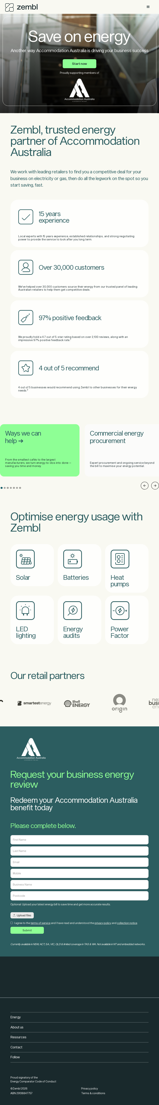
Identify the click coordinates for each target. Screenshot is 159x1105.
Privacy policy (89, 1088)
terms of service (40, 923)
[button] (148, 7)
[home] (21, 6)
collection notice (127, 923)
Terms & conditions (93, 1093)
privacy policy (103, 923)
